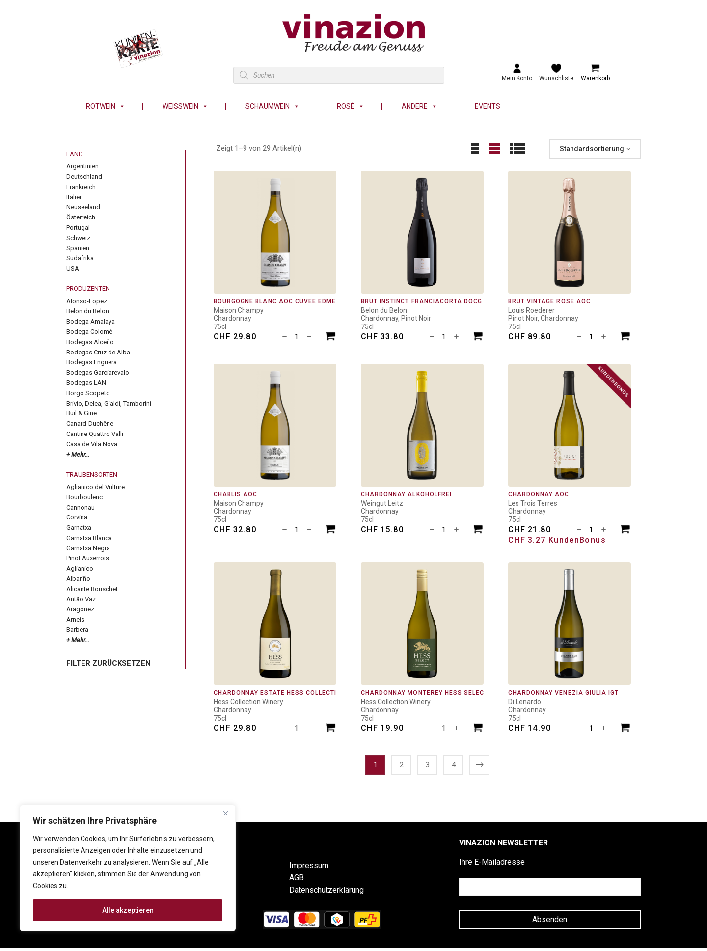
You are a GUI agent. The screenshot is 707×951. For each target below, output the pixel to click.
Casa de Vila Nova (91, 444)
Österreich (80, 217)
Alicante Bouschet (92, 589)
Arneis (75, 619)
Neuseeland (83, 207)
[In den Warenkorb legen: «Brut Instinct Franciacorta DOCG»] (478, 337)
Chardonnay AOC (539, 494)
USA (72, 268)
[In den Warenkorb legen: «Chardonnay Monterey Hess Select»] (478, 728)
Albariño (78, 578)
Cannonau (80, 507)
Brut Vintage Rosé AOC (549, 301)
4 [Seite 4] (454, 765)
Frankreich (81, 186)
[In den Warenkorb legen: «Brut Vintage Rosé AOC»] (625, 337)
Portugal (78, 227)
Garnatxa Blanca (89, 538)
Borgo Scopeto (88, 393)
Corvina (76, 517)
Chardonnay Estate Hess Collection (280, 692)
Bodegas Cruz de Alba (98, 352)
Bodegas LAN (86, 382)
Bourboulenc (84, 497)
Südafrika (80, 258)
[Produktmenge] (296, 337)
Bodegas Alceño (90, 342)
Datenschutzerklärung (326, 890)
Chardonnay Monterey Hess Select (424, 692)
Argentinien (82, 166)
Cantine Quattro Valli (94, 433)
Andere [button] (419, 106)
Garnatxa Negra (88, 548)
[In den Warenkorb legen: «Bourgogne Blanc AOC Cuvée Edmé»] (331, 337)
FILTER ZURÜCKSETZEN (108, 663)
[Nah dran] (225, 813)
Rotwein (105, 106)
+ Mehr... (77, 454)
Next (479, 765)
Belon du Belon (87, 311)
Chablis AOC (235, 494)
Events (487, 106)
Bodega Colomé (89, 331)
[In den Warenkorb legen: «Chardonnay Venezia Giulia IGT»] (625, 728)
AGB (296, 877)
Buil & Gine (81, 413)
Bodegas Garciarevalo (97, 372)
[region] (128, 868)
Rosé (350, 106)
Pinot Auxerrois (87, 558)
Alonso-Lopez (86, 301)
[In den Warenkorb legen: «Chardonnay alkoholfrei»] (478, 530)
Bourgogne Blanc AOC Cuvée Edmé (275, 301)
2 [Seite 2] (402, 765)
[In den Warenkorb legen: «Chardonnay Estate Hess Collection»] (331, 728)
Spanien (77, 248)
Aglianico (79, 568)
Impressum (308, 865)
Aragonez (80, 609)
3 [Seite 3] (428, 765)
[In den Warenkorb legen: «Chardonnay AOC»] (625, 530)
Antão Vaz (81, 599)
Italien (74, 197)
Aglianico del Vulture (95, 486)
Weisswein (185, 106)
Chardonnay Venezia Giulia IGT (563, 692)
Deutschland (84, 176)
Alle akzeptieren (128, 910)
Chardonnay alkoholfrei (406, 494)
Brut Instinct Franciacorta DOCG (421, 301)
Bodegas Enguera (91, 362)
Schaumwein (272, 106)
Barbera (77, 629)
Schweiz (78, 238)
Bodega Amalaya (90, 321)
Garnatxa (78, 527)
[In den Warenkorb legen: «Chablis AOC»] (331, 530)
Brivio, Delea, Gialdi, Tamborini (108, 403)
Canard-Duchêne (89, 423)
